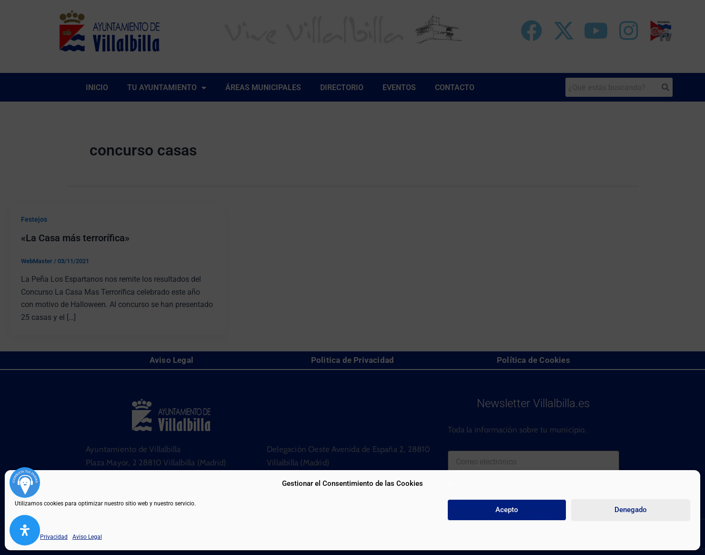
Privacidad (54, 537)
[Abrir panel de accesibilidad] (25, 530)
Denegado (630, 509)
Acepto (506, 509)
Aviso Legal (87, 537)
